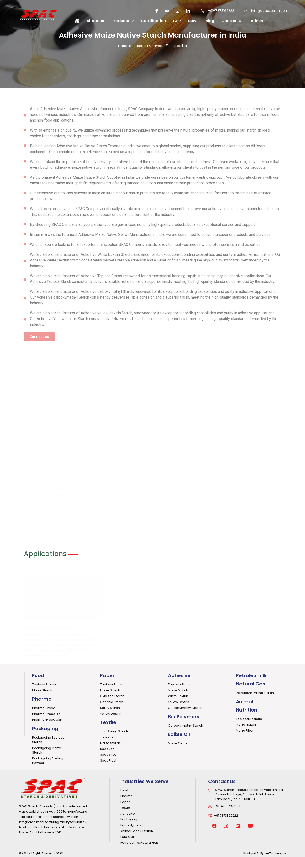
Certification (153, 21)
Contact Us (232, 21)
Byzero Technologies (273, 853)
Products (122, 21)
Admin (257, 21)
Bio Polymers (183, 716)
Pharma (42, 699)
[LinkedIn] (188, 10)
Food (38, 675)
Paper (107, 675)
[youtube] (167, 10)
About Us (95, 21)
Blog (210, 21)
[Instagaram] (177, 10)
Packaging (45, 728)
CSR (177, 21)
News (193, 21)
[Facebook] (156, 10)
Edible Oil (179, 734)
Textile (108, 722)
